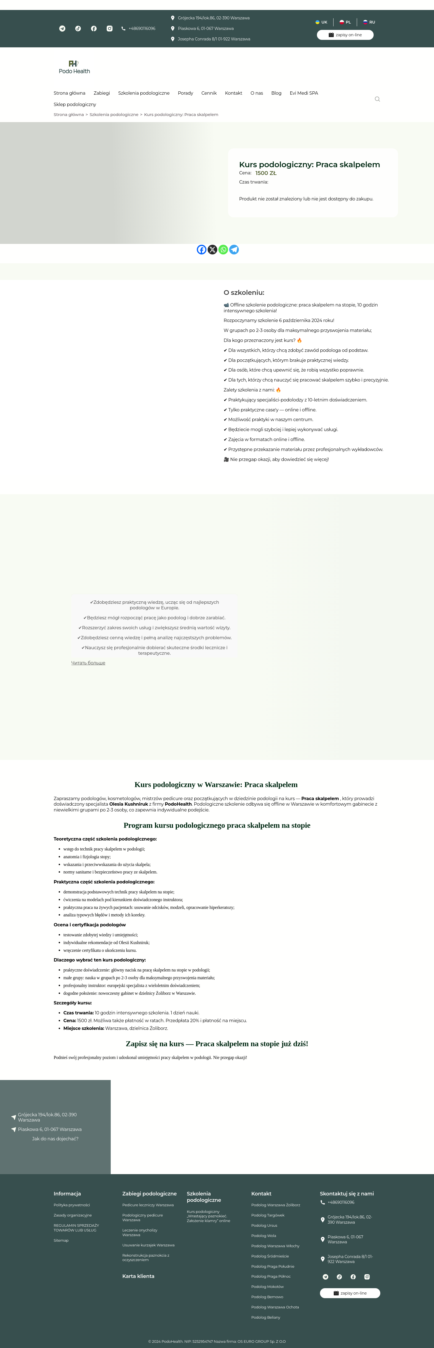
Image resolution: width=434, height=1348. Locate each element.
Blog (276, 93)
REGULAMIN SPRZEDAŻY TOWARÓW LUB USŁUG (76, 1227)
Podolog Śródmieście (270, 1256)
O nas (256, 93)
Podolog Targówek (268, 1215)
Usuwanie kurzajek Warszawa (148, 1245)
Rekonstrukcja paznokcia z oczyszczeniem (145, 1257)
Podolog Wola (263, 1235)
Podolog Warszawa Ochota (275, 1307)
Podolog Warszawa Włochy (275, 1246)
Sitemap (61, 1240)
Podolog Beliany (265, 1317)
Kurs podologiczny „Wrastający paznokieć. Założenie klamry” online (208, 1216)
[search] (377, 99)
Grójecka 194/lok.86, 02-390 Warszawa (210, 18)
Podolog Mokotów (267, 1286)
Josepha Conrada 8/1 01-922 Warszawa (210, 39)
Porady (185, 93)
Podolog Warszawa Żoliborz (275, 1205)
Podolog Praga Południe (272, 1266)
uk (321, 22)
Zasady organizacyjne (73, 1215)
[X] (212, 249)
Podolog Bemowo (267, 1297)
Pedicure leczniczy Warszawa (148, 1205)
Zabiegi (102, 93)
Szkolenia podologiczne (143, 93)
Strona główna (70, 93)
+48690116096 (138, 28)
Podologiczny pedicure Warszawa (142, 1217)
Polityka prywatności (72, 1205)
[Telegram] (234, 249)
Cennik (209, 93)
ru (369, 22)
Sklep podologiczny (75, 104)
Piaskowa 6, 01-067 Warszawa (202, 28)
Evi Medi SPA (304, 93)
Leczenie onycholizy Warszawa (139, 1232)
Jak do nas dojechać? (55, 1138)
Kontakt (233, 93)
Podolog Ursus (264, 1225)
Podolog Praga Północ (271, 1276)
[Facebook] (201, 249)
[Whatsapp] (223, 249)
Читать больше (88, 663)
